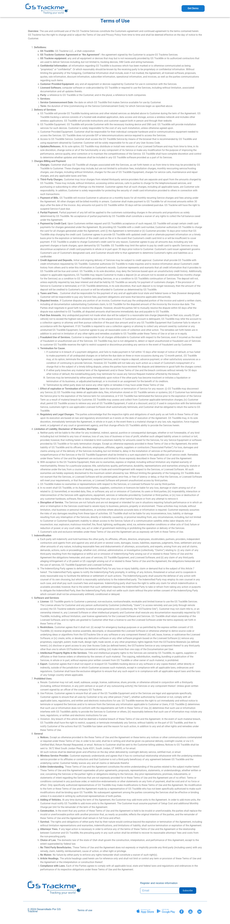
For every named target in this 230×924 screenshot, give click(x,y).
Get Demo (193, 8)
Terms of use (84, 910)
